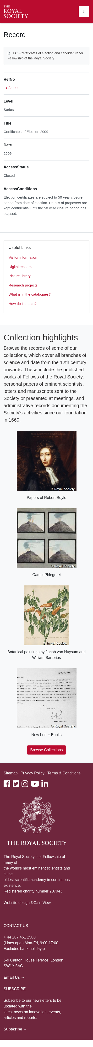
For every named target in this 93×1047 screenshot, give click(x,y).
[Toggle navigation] (84, 11)
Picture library (20, 276)
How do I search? (23, 304)
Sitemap (11, 773)
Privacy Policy (32, 773)
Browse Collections (46, 750)
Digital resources (22, 267)
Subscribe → (15, 1029)
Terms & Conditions (64, 773)
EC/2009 (10, 88)
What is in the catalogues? (30, 294)
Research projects (23, 285)
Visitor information (23, 257)
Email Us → (14, 977)
